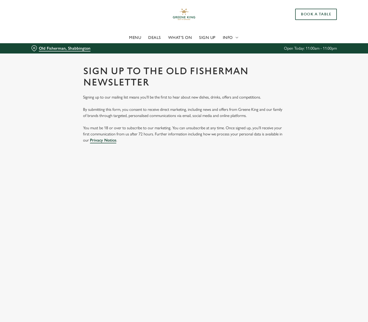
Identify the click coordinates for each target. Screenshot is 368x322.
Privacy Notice (103, 140)
